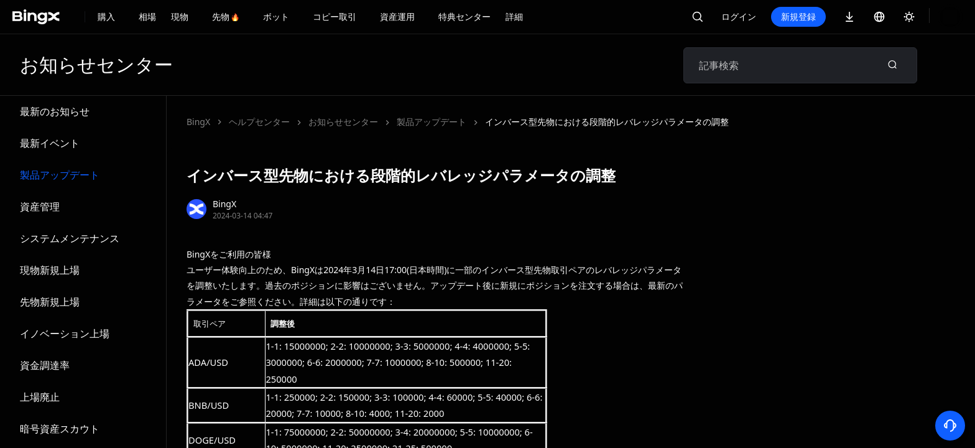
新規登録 (840, 16)
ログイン (781, 16)
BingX (198, 122)
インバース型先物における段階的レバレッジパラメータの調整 (430, 122)
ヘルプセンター (259, 122)
